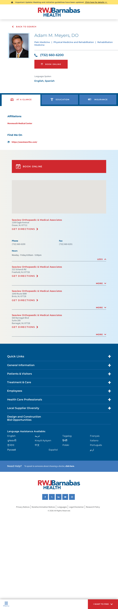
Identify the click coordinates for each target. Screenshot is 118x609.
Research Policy (95, 534)
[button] (101, 603)
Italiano (94, 464)
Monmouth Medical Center (18, 128)
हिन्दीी (64, 464)
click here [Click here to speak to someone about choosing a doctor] (75, 491)
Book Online (51, 66)
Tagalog (67, 459)
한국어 (11, 469)
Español (53, 473)
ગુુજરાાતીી (12, 464)
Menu (6, 603)
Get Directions (24, 240)
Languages (63, 534)
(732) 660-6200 (50, 57)
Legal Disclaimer (78, 534)
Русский (12, 473)
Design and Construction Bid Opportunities (26, 441)
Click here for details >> (96, 2)
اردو (92, 473)
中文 (37, 469)
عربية (37, 459)
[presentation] (21, 104)
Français (95, 459)
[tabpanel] (59, 135)
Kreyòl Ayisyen (43, 464)
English (12, 459)
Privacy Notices (20, 534)
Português (96, 469)
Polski (65, 469)
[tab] (59, 273)
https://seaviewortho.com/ (21, 148)
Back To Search (24, 26)
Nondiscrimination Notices (43, 534)
